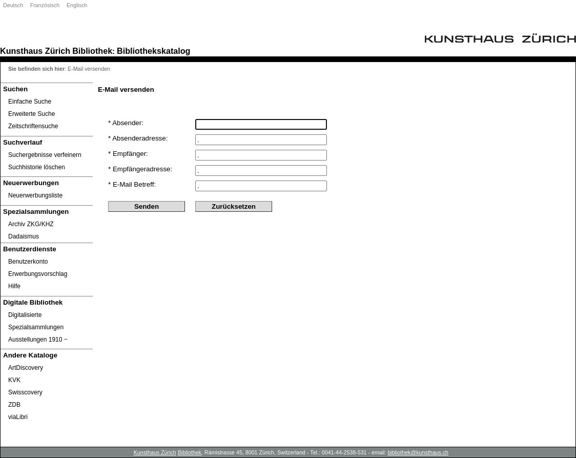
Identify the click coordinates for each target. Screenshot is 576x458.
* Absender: (125, 123)
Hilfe (14, 286)
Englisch (77, 5)
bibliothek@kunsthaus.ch (417, 452)
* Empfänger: (128, 153)
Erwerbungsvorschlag (37, 273)
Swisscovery (25, 392)
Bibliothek (92, 50)
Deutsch (13, 5)
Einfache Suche (29, 101)
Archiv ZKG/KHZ (31, 224)
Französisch (44, 5)
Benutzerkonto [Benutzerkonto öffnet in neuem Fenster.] (28, 261)
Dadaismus (23, 236)
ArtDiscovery (25, 367)
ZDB (14, 404)
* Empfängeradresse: (140, 169)
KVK (14, 380)
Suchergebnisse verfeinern (44, 154)
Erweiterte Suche (31, 113)
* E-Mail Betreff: (132, 184)
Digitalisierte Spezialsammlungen (36, 321)
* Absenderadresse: (138, 138)
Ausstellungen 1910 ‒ (38, 339)
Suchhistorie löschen (36, 167)
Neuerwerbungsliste (35, 195)
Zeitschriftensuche (33, 126)
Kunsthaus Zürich (35, 50)
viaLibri (18, 417)
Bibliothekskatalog (153, 50)
